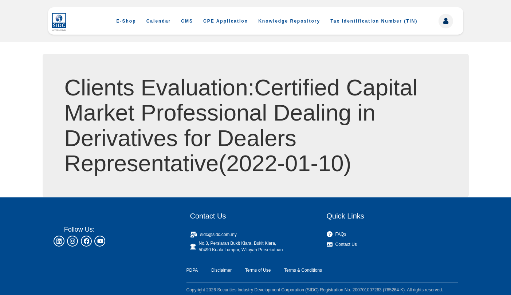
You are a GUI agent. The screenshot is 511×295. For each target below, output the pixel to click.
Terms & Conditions (303, 270)
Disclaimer (221, 270)
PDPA (192, 270)
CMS (187, 21)
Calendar (158, 21)
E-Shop (126, 21)
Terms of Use (258, 270)
